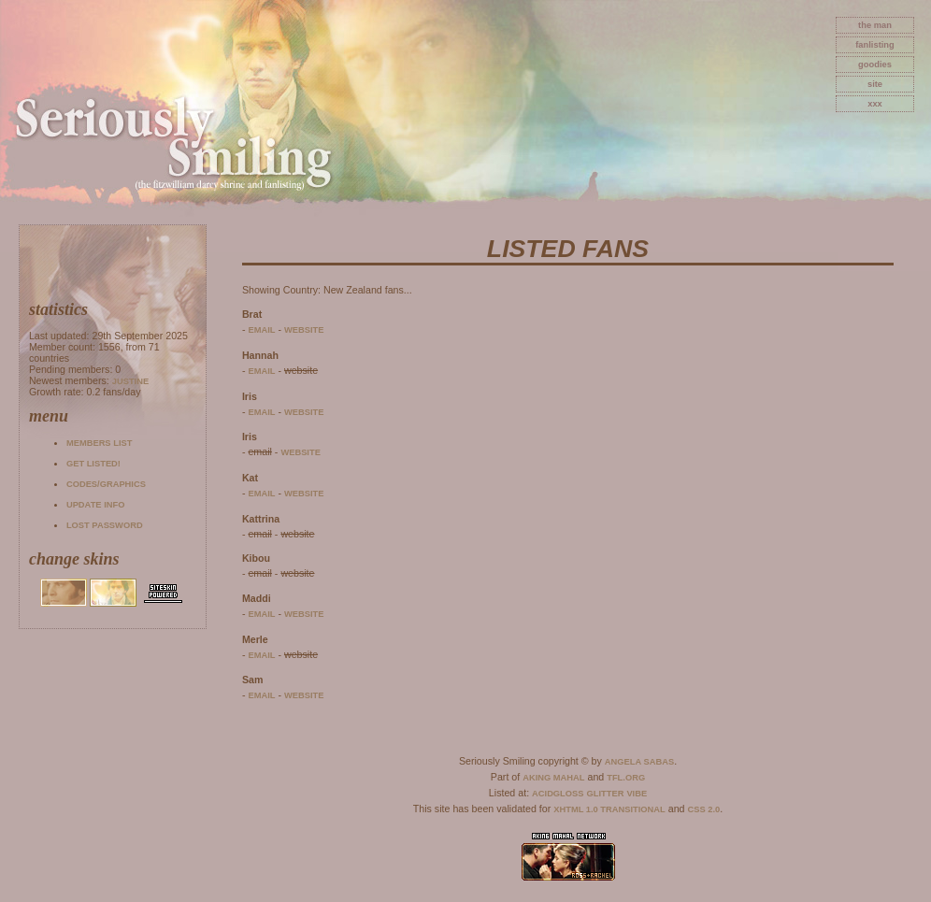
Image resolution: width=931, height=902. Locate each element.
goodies (875, 64)
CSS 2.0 (704, 809)
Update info (95, 504)
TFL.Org (626, 777)
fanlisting (874, 45)
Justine (130, 381)
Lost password (104, 525)
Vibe (636, 793)
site (874, 84)
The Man (875, 25)
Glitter (605, 793)
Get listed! (93, 463)
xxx (874, 103)
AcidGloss (557, 793)
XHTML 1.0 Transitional (609, 809)
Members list (99, 443)
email (261, 330)
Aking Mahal (553, 777)
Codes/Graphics (106, 484)
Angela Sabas (639, 761)
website (304, 330)
